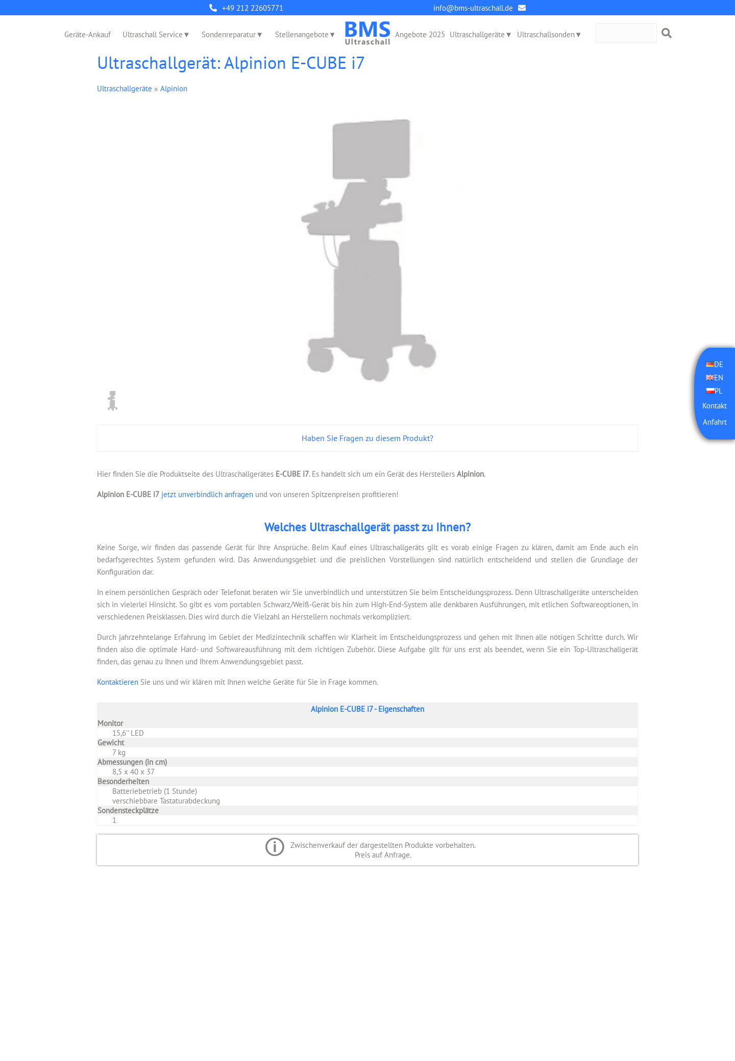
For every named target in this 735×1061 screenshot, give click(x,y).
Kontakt (714, 405)
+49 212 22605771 (252, 8)
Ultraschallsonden (546, 34)
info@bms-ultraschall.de (473, 8)
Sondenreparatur (229, 34)
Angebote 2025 (420, 34)
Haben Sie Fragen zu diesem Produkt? (367, 438)
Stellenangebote (302, 34)
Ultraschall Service (152, 34)
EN (718, 377)
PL (719, 391)
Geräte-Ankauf (87, 34)
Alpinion (173, 88)
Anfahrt (715, 422)
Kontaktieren (117, 682)
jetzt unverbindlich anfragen (206, 494)
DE (718, 364)
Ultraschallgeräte (477, 34)
